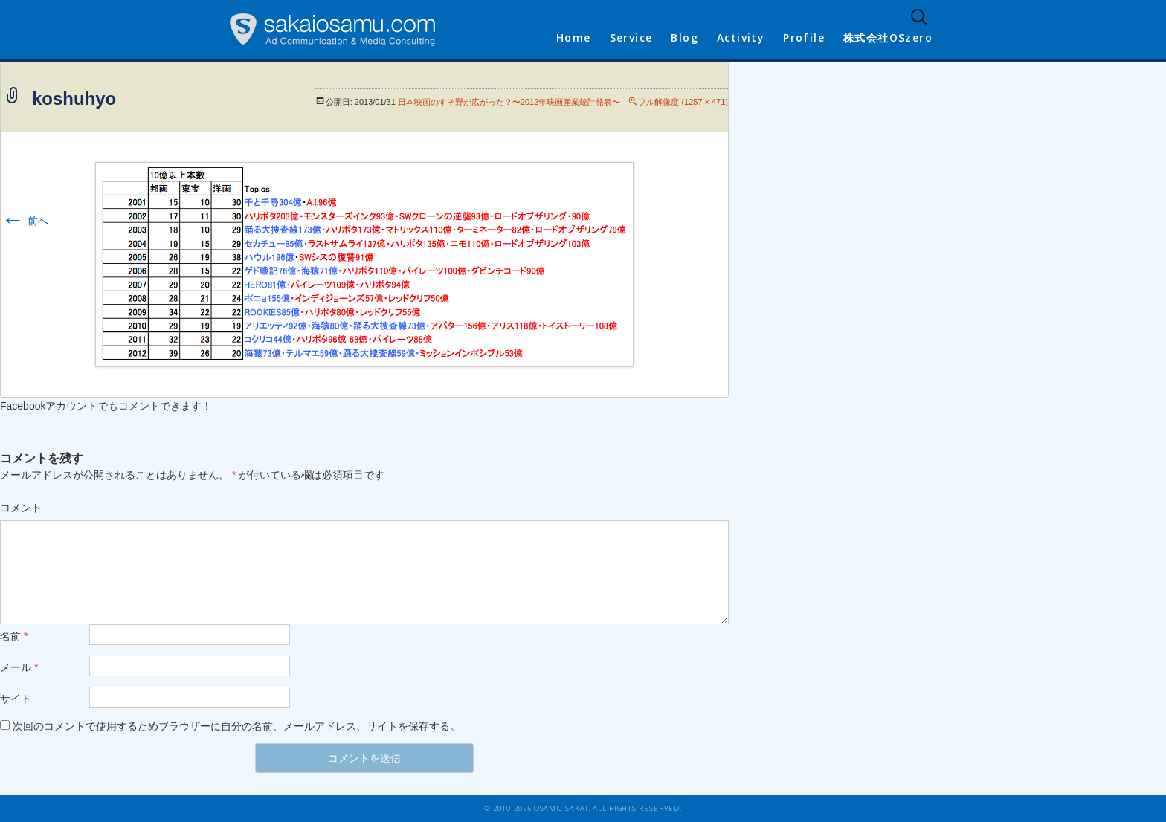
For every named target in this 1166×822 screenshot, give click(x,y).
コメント (21, 508)
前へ (24, 221)
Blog (684, 37)
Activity (740, 37)
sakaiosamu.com (332, 29)
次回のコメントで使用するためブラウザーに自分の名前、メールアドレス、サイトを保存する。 (236, 726)
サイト (15, 699)
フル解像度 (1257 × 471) (683, 101)
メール (19, 667)
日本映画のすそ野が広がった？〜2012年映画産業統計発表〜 (509, 101)
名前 (14, 636)
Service (631, 37)
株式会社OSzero (888, 37)
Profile (804, 37)
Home (573, 37)
